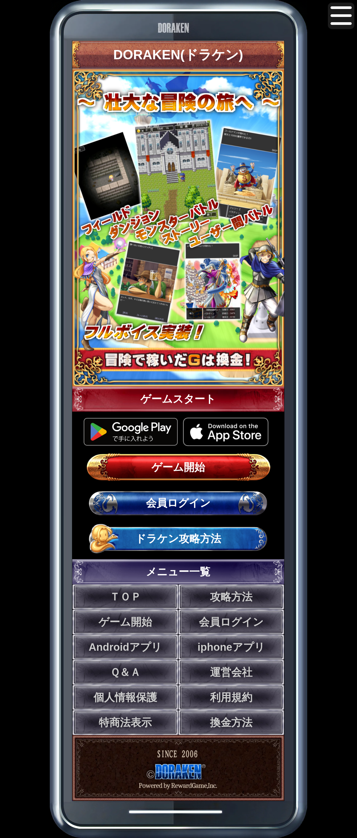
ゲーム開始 (178, 467)
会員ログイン (178, 503)
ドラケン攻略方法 (178, 538)
